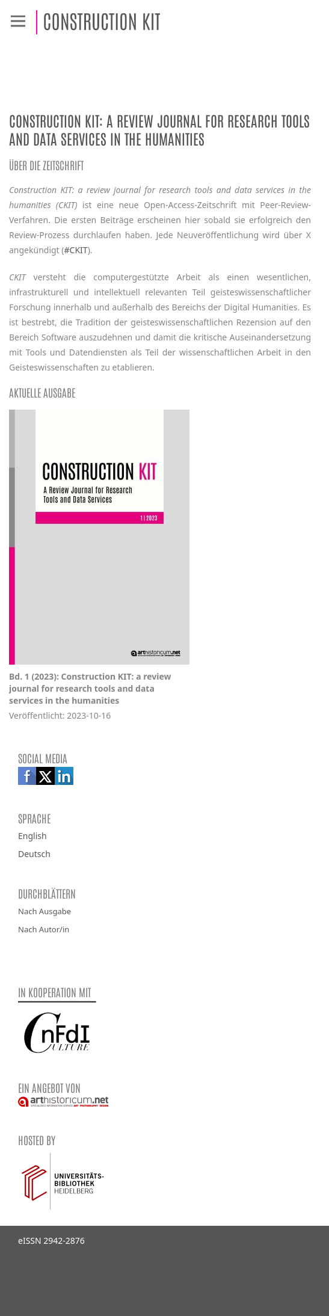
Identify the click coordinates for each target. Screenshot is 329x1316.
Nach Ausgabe (44, 911)
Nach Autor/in (43, 929)
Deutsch (34, 853)
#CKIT (76, 250)
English (32, 835)
